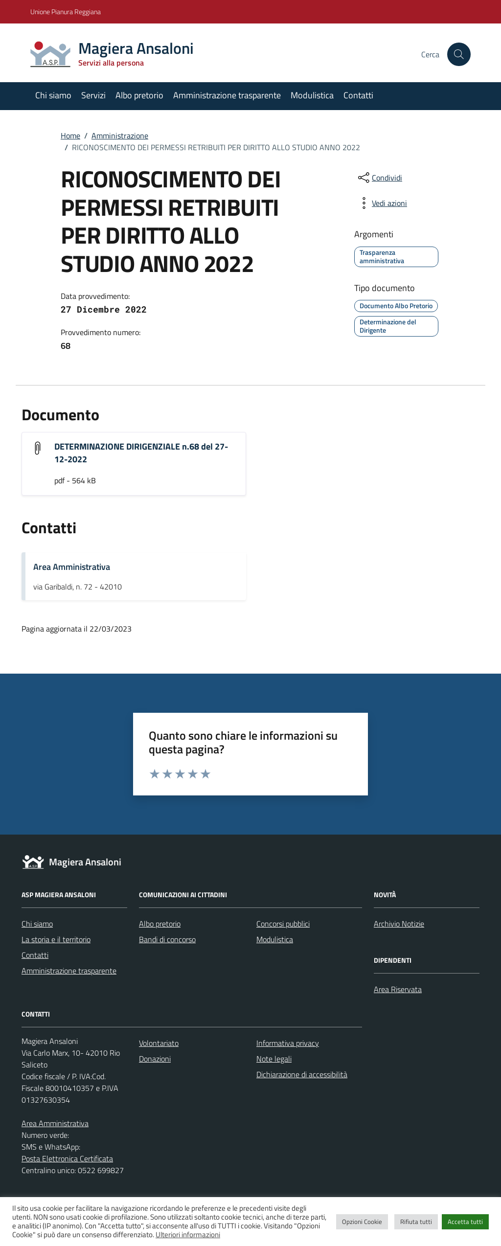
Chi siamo (53, 95)
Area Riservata (398, 989)
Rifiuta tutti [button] (416, 1221)
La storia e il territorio (56, 939)
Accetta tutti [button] (465, 1221)
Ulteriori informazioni (188, 1234)
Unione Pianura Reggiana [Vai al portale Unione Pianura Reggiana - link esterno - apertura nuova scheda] (65, 11)
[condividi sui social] (379, 177)
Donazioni (155, 1059)
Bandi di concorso (167, 939)
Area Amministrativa (71, 566)
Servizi (93, 95)
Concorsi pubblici (283, 923)
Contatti (358, 95)
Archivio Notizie (399, 923)
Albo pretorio (139, 95)
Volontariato (159, 1043)
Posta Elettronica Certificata (67, 1158)
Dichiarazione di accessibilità (301, 1074)
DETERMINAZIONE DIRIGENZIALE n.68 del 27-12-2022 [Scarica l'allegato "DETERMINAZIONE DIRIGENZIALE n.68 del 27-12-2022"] (141, 453)
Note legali (274, 1059)
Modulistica (312, 95)
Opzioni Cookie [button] (362, 1221)
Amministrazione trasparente (227, 95)
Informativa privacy (287, 1043)
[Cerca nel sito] (459, 54)
